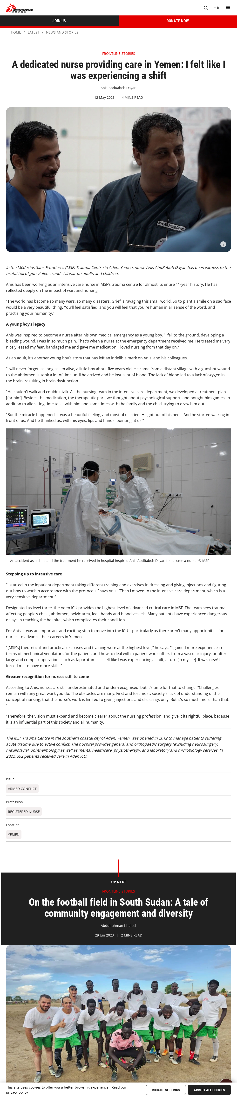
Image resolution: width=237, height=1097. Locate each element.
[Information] (223, 244)
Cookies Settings (166, 1090)
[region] (118, 1090)
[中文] (216, 8)
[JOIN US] (59, 20)
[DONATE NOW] (178, 20)
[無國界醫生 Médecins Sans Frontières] (19, 8)
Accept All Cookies (209, 1090)
